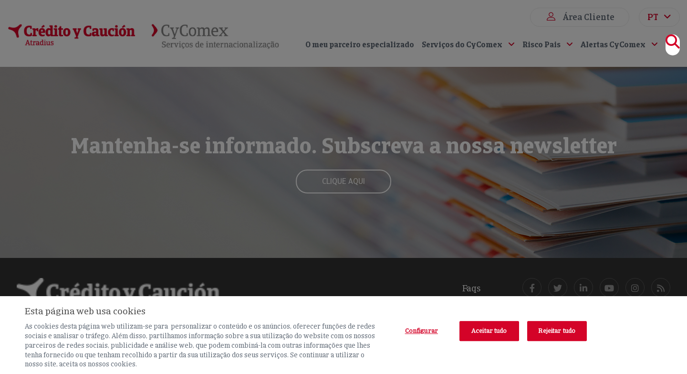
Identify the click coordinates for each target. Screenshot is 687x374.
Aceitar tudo (489, 331)
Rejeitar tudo (556, 331)
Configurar (421, 331)
